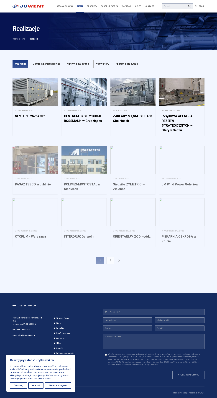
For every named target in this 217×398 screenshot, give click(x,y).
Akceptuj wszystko (58, 385)
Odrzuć (36, 385)
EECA (201, 6)
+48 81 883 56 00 (22, 329)
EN (196, 6)
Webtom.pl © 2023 (196, 393)
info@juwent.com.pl (26, 335)
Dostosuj (18, 385)
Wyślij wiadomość (188, 375)
